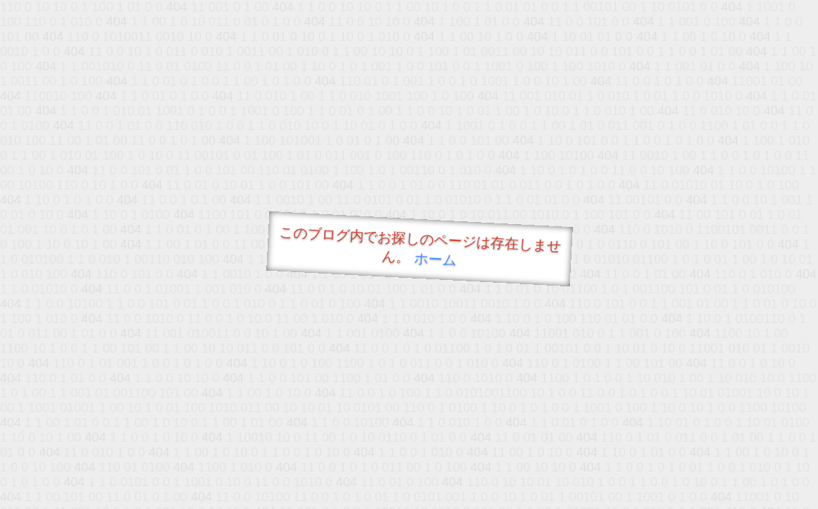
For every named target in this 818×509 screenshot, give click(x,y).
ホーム (435, 259)
